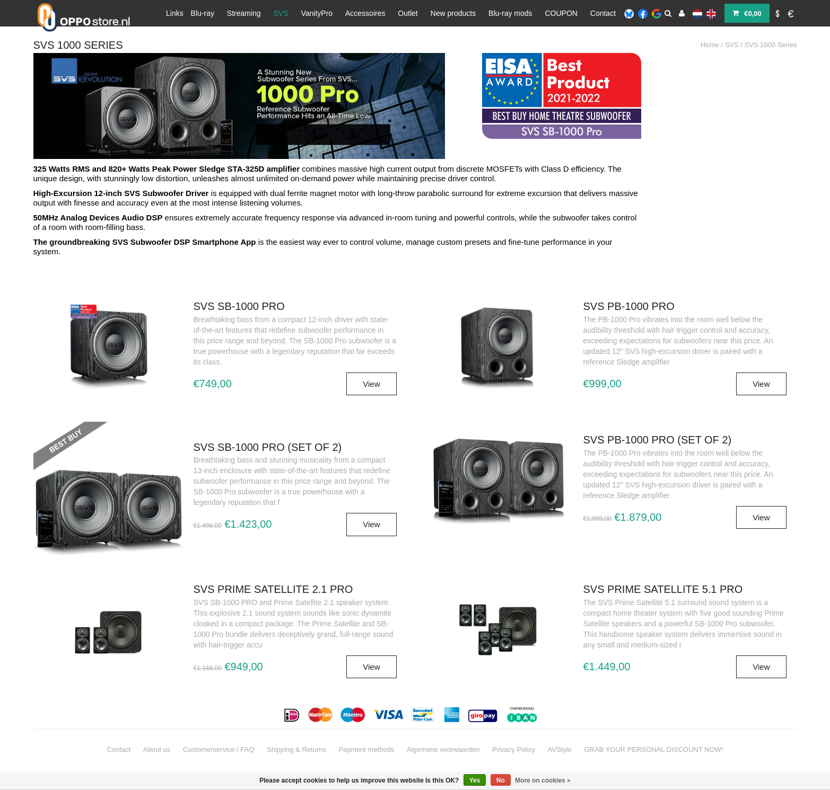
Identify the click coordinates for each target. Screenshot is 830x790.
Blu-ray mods (510, 13)
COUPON (561, 13)
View (371, 383)
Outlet (407, 13)
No (500, 780)
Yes (474, 780)
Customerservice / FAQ (218, 749)
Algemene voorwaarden (443, 749)
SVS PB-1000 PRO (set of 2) (657, 440)
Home (710, 45)
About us (156, 749)
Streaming (244, 13)
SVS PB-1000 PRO (629, 306)
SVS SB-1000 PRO (239, 306)
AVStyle (560, 749)
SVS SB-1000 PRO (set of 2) (268, 447)
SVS (281, 13)
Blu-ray (202, 13)
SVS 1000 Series (770, 45)
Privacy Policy (513, 749)
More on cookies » (543, 780)
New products (453, 13)
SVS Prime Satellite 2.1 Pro (273, 589)
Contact (603, 13)
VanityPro (317, 13)
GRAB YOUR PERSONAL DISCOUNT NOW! (653, 749)
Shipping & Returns (296, 749)
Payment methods (367, 749)
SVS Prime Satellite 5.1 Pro (663, 589)
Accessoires (365, 13)
